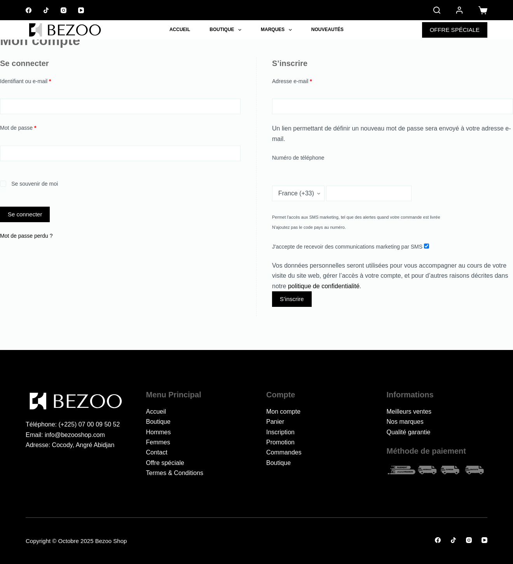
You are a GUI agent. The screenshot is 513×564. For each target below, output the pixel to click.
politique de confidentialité (323, 286)
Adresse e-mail (305, 80)
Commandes (284, 452)
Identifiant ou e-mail (38, 80)
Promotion (280, 442)
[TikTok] (46, 10)
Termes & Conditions (175, 473)
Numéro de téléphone (298, 158)
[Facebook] (28, 10)
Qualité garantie (409, 432)
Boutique (226, 30)
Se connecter (25, 214)
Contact (157, 452)
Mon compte (283, 411)
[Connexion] (459, 10)
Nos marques (405, 421)
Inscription (280, 432)
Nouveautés (327, 29)
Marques (278, 30)
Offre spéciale (165, 463)
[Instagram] (63, 10)
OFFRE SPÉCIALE (455, 29)
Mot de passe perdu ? (26, 236)
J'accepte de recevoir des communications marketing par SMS (350, 247)
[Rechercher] (436, 10)
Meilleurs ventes (409, 411)
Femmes (158, 442)
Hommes (158, 432)
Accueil (179, 29)
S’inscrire (292, 299)
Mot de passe (31, 127)
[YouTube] (81, 10)
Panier (275, 421)
